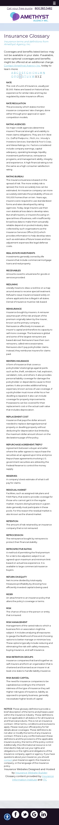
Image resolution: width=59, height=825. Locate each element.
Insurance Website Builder (31, 772)
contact (8, 760)
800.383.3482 (43, 8)
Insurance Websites (16, 769)
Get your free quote (20, 8)
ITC (45, 779)
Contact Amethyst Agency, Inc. (22, 65)
